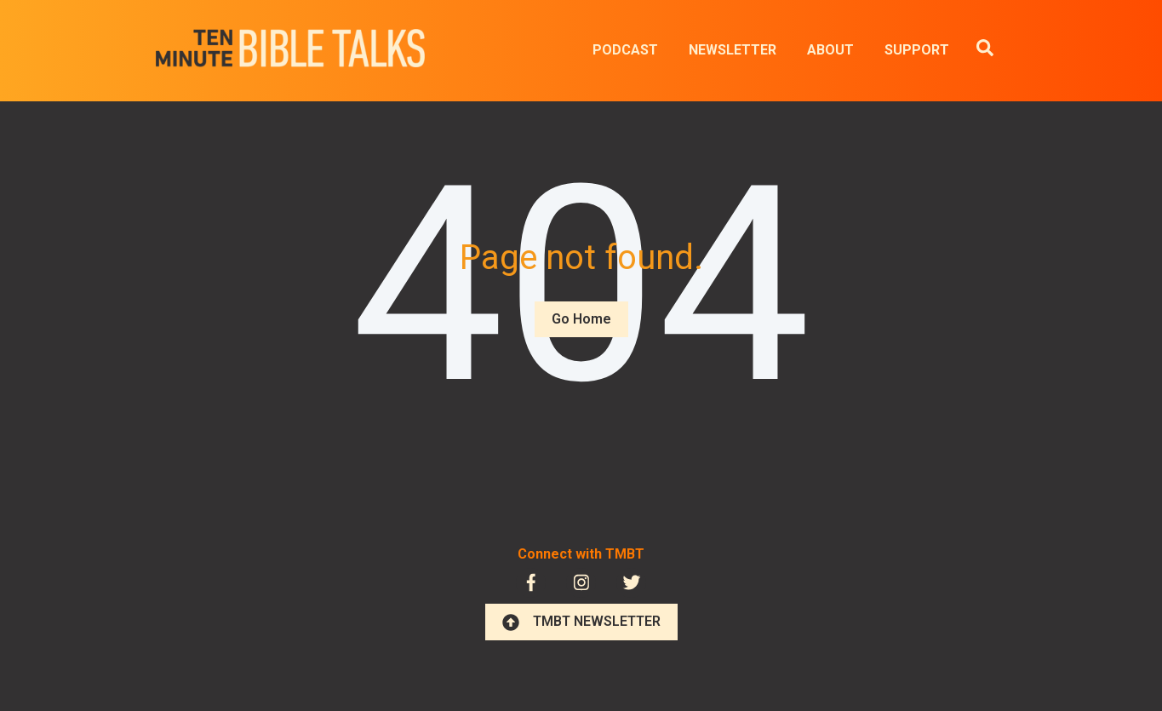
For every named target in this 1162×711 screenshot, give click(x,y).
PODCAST (625, 50)
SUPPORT (916, 50)
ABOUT (830, 50)
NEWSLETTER (732, 50)
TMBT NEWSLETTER (581, 621)
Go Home (581, 319)
